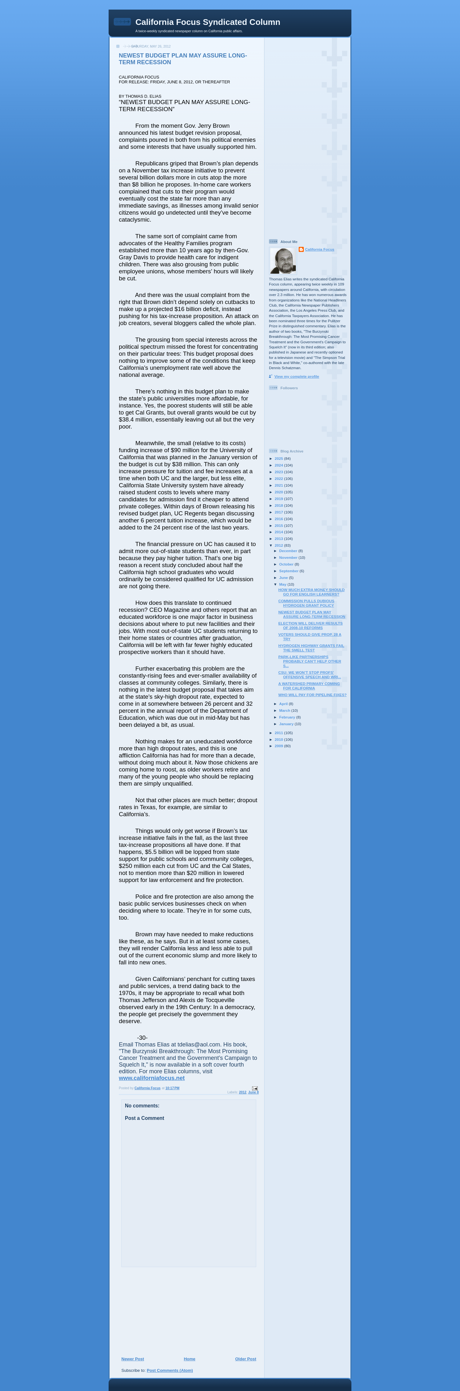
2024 (279, 465)
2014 (279, 532)
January (287, 724)
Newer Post (132, 1359)
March (285, 710)
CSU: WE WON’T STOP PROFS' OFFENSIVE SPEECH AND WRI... (309, 674)
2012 (242, 1092)
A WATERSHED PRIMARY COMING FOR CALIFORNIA (309, 685)
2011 (279, 733)
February (287, 717)
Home (189, 1359)
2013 (279, 538)
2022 (279, 478)
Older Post (245, 1359)
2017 (279, 512)
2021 (279, 485)
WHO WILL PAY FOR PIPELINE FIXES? (312, 695)
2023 (279, 472)
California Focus (319, 249)
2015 (279, 525)
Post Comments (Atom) (170, 1370)
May (283, 584)
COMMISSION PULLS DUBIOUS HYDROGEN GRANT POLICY (306, 603)
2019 (279, 499)
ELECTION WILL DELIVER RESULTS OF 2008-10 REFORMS (310, 625)
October (287, 564)
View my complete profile (296, 376)
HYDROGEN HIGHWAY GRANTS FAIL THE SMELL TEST (311, 647)
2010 (279, 739)
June (284, 577)
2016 (279, 519)
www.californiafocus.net (152, 1078)
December (288, 551)
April (284, 704)
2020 (279, 492)
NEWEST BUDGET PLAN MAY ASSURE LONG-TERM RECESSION (311, 614)
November (288, 557)
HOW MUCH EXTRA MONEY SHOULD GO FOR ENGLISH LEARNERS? (311, 592)
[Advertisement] (160, 1311)
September (289, 571)
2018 (279, 505)
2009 (279, 746)
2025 (279, 458)
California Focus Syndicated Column (207, 22)
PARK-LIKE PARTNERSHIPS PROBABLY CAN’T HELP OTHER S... (309, 661)
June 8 (253, 1092)
